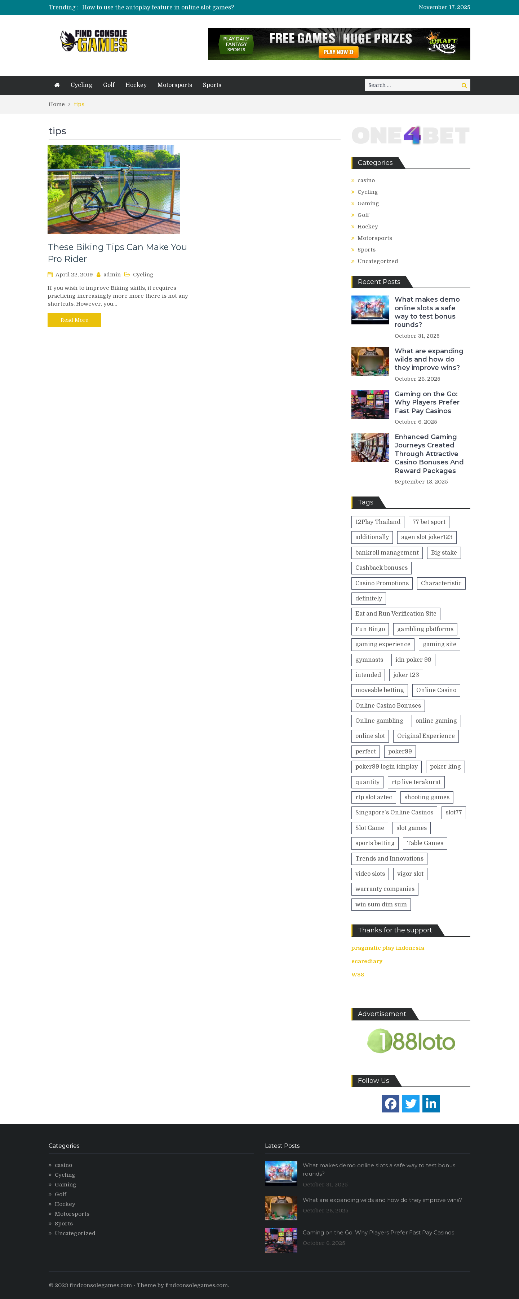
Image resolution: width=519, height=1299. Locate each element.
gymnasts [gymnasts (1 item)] (369, 660)
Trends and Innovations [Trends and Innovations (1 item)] (389, 859)
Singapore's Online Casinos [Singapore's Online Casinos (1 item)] (394, 812)
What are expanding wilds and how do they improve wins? (429, 359)
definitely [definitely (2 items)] (368, 598)
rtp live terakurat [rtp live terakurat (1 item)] (416, 782)
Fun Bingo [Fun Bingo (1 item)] (370, 629)
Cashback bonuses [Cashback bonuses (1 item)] (381, 568)
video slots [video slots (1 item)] (370, 874)
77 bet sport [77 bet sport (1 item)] (429, 522)
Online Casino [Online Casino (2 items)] (436, 690)
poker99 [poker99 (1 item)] (400, 751)
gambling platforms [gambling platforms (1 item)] (425, 629)
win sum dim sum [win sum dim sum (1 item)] (381, 904)
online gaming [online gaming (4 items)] (436, 721)
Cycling (81, 85)
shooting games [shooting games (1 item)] (426, 797)
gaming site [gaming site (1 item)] (439, 644)
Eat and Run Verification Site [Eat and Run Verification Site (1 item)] (395, 614)
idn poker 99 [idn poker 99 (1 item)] (413, 660)
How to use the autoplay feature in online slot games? (158, 7)
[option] (192, 8)
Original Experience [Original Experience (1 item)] (426, 736)
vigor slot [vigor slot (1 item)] (410, 874)
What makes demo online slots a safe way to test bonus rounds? (427, 312)
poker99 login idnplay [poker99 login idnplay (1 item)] (386, 767)
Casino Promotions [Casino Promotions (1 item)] (382, 583)
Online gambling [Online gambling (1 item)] (379, 721)
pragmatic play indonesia (387, 948)
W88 (357, 974)
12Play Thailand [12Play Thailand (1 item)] (377, 522)
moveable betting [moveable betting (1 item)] (379, 690)
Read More (74, 320)
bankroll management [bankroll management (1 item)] (387, 553)
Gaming (368, 203)
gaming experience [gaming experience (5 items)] (383, 644)
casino (366, 180)
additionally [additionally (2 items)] (372, 537)
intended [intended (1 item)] (368, 675)
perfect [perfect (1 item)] (365, 751)
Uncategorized (378, 261)
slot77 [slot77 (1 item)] (453, 812)
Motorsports (175, 85)
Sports (212, 85)
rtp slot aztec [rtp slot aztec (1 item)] (373, 797)
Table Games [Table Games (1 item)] (425, 843)
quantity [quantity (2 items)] (367, 782)
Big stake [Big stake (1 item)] (444, 553)
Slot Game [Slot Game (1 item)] (369, 828)
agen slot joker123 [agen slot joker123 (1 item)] (427, 537)
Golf (109, 85)
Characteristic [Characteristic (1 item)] (441, 583)
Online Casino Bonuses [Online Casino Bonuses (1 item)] (388, 706)
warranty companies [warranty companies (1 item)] (384, 889)
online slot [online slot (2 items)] (370, 736)
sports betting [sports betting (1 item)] (375, 843)
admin (112, 274)
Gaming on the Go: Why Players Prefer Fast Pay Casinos (427, 402)
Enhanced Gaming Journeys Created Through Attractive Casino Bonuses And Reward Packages (429, 454)
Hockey (136, 85)
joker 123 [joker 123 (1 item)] (406, 675)
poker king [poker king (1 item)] (445, 767)
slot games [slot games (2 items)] (411, 828)
